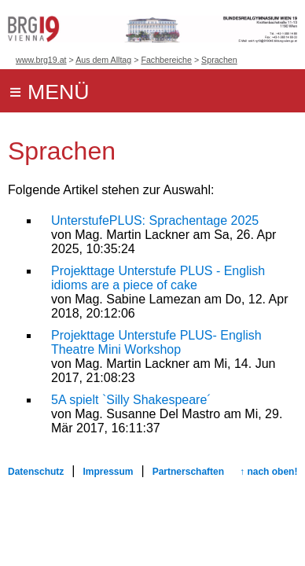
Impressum (108, 471)
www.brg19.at (41, 59)
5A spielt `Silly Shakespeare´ (131, 399)
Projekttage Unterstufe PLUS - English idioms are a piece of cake (158, 278)
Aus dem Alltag (103, 59)
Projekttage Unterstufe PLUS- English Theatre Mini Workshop (156, 342)
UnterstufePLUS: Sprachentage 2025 (155, 220)
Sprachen (219, 59)
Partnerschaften (188, 471)
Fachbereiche (166, 59)
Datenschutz (36, 471)
